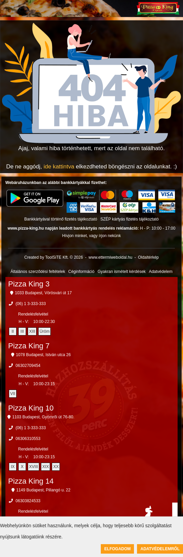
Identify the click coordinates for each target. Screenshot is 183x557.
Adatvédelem (161, 271)
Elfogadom (117, 549)
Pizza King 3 (28, 284)
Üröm (44, 331)
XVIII (33, 466)
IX (13, 466)
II (13, 331)
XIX (45, 466)
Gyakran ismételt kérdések (122, 271)
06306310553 (28, 438)
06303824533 (28, 500)
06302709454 (28, 365)
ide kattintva (59, 166)
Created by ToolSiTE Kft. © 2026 (53, 257)
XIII (32, 331)
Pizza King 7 (28, 346)
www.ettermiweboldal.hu (110, 257)
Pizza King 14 (31, 481)
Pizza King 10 (31, 408)
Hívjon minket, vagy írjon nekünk (91, 235)
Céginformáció (81, 271)
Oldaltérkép (148, 257)
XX (56, 466)
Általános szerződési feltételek (37, 271)
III (22, 331)
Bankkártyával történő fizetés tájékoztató (60, 219)
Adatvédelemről (160, 549)
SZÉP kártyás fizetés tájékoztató (129, 219)
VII (12, 393)
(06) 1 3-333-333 (31, 303)
